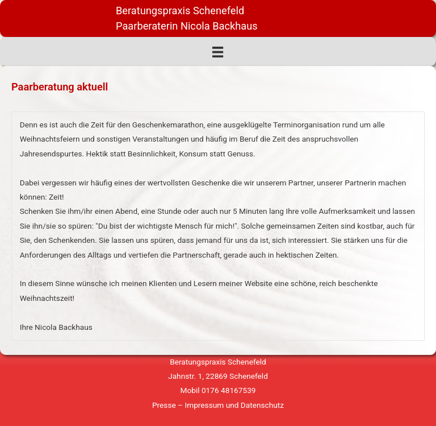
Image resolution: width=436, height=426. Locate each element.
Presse (164, 405)
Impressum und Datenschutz (234, 405)
